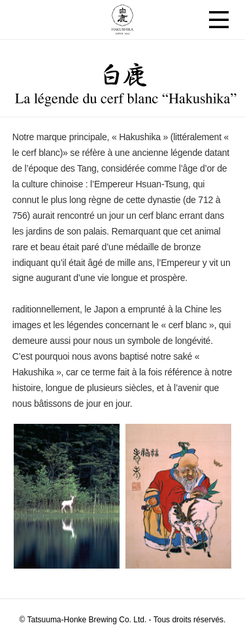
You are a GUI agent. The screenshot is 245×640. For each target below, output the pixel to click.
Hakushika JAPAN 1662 (122, 20)
